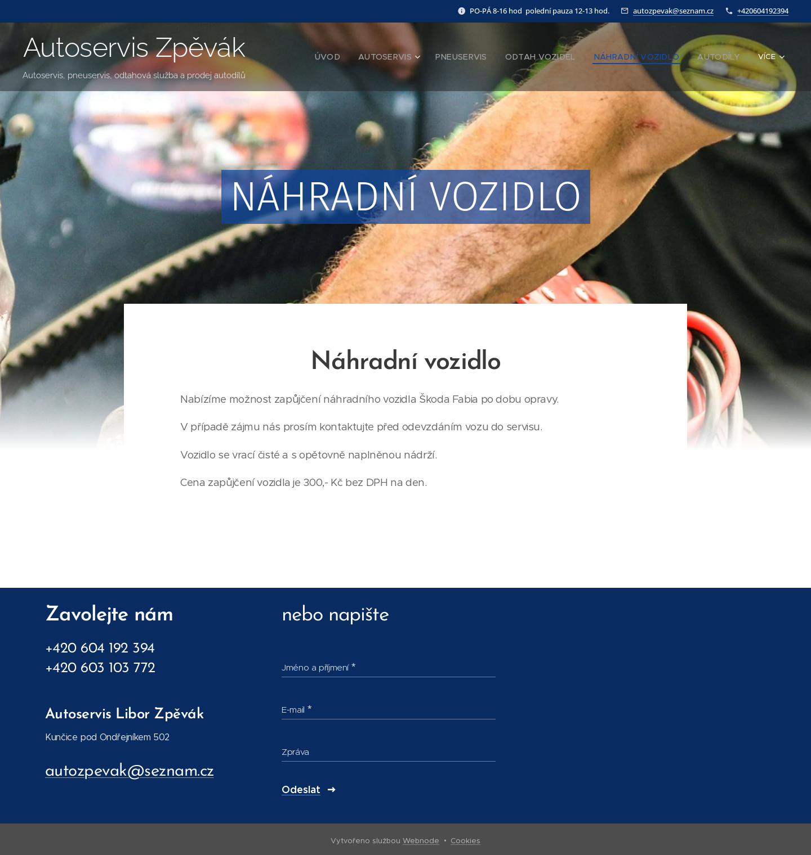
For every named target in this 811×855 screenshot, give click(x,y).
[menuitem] (345, 57)
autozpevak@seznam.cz (673, 11)
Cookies (465, 840)
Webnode (421, 840)
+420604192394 (762, 11)
